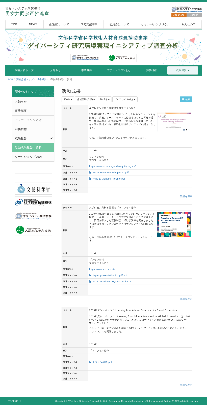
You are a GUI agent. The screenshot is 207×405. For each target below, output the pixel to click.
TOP (10, 79)
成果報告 (42, 79)
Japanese (179, 15)
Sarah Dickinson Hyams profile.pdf (112, 281)
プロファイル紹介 (125, 99)
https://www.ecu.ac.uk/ (102, 269)
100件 (68, 99)
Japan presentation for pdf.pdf (109, 275)
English (194, 15)
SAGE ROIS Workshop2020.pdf (110, 172)
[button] (182, 70)
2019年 (105, 99)
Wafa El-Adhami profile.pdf (108, 178)
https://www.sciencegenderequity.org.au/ (112, 166)
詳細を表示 (186, 196)
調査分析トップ (25, 79)
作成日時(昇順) (86, 99)
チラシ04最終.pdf (102, 362)
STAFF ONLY (14, 401)
